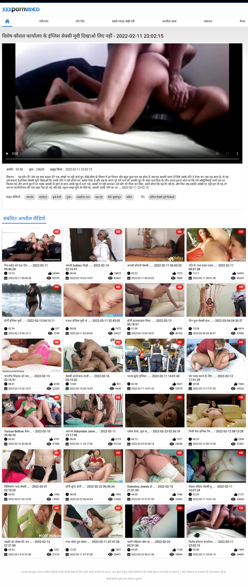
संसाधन (208, 21)
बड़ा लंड (98, 197)
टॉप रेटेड (80, 21)
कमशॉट (30, 197)
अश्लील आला (169, 21)
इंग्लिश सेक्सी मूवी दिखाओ (162, 197)
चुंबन (68, 197)
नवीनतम (43, 21)
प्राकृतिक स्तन (83, 197)
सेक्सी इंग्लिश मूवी (114, 578)
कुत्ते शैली (57, 197)
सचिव (129, 197)
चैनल (242, 21)
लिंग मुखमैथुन (114, 197)
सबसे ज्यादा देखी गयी (123, 21)
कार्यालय (43, 197)
